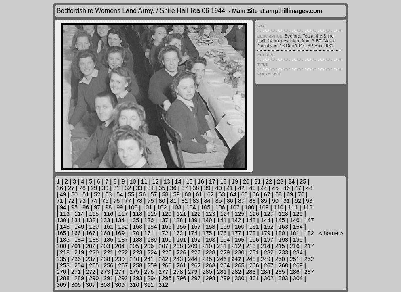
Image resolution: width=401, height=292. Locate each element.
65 (244, 194)
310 (134, 285)
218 (65, 252)
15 (189, 181)
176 (222, 233)
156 (181, 226)
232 (269, 252)
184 (79, 239)
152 (123, 226)
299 (225, 278)
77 (128, 201)
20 (246, 181)
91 (286, 201)
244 (192, 259)
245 (207, 259)
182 (309, 233)
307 (90, 285)
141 (222, 220)
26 (60, 188)
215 (280, 246)
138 (178, 220)
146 (295, 220)
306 (76, 285)
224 (152, 252)
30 (105, 188)
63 (222, 194)
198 (283, 239)
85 (218, 201)
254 (79, 265)
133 (105, 220)
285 (280, 272)
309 (120, 285)
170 (134, 233)
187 (123, 239)
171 (149, 233)
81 (173, 201)
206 (149, 246)
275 (134, 272)
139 (192, 220)
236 (76, 259)
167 (90, 233)
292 (123, 278)
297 (195, 278)
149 (79, 226)
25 (303, 181)
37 (185, 188)
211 (222, 246)
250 (280, 259)
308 (105, 285)
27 (71, 188)
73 (82, 201)
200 (61, 246)
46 (286, 188)
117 (123, 214)
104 (191, 207)
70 (301, 194)
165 (61, 233)
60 (188, 194)
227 (195, 252)
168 (105, 233)
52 (97, 194)
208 (178, 246)
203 (105, 246)
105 (206, 207)
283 (251, 272)
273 (105, 272)
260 (166, 265)
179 (265, 233)
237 (90, 259)
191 (181, 239)
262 (195, 265)
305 (61, 285)
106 (220, 207)
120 (166, 214)
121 (181, 214)
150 (94, 226)
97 (97, 207)
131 (76, 220)
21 (257, 181)
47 (298, 188)
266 (254, 265)
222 (123, 252)
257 (123, 265)
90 (275, 201)
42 (241, 188)
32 (128, 188)
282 (236, 272)
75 (105, 201)
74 (94, 201)
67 (267, 194)
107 (235, 207)
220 (94, 252)
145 (280, 220)
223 (137, 252)
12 (155, 181)
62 (210, 194)
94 (63, 207)
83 (196, 201)
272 (90, 272)
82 (185, 201)
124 (225, 214)
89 (264, 201)
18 (223, 181)
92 (298, 201)
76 (116, 201)
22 (269, 181)
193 (210, 239)
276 (149, 272)
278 (178, 272)
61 (199, 194)
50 (74, 194)
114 (79, 214)
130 (61, 220)
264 (225, 265)
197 (269, 239)
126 (254, 214)
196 (254, 239)
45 (275, 188)
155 (166, 226)
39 (207, 188)
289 (79, 278)
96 (85, 207)
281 (222, 272)
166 (76, 233)
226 (181, 252)
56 (142, 194)
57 (153, 194)
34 (150, 188)
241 (149, 259)
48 (309, 188)
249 (265, 259)
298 (210, 278)
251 (295, 259)
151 (108, 226)
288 (65, 278)
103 (176, 207)
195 (240, 239)
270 (61, 272)
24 (291, 181)
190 (166, 239)
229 (225, 252)
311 (149, 285)
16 (201, 181)
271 (76, 272)
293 (137, 278)
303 (283, 278)
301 (254, 278)
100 (132, 207)
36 (173, 188)
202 (90, 246)
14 (178, 181)
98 (108, 207)
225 (166, 252)
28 (82, 188)
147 (309, 220)
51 (85, 194)
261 (181, 265)
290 (94, 278)
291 (108, 278)
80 (161, 201)
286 (295, 272)
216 (295, 246)
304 (298, 278)
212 (236, 246)
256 (108, 265)
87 (241, 201)
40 (218, 188)
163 (283, 226)
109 (264, 207)
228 (210, 252)
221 (108, 252)
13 (167, 181)
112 (307, 207)
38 (196, 188)
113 (65, 214)
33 (139, 188)
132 (90, 220)
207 (163, 246)
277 (163, 272)
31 (116, 188)
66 (256, 194)
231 (254, 252)
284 (265, 272)
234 (298, 252)
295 (166, 278)
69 (290, 194)
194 (225, 239)
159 (225, 226)
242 (163, 259)
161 (254, 226)
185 (94, 239)
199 (298, 239)
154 (152, 226)
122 (195, 214)
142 (236, 220)
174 (192, 233)
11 (144, 181)
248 (251, 259)
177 (236, 233)
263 (210, 265)
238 (105, 259)
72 (71, 201)
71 (60, 201)
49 (63, 194)
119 (152, 214)
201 (76, 246)
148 (65, 226)
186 (108, 239)
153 (137, 226)
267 (269, 265)
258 (137, 265)
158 (210, 226)
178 (251, 233)
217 (309, 246)
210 (207, 246)
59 (176, 194)
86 (230, 201)
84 (207, 201)
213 (251, 246)
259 (152, 265)
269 (298, 265)
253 (65, 265)
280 (207, 272)
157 (195, 226)
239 (120, 259)
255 (94, 265)
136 (149, 220)
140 (207, 220)
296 (181, 278)
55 (131, 194)
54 (119, 194)
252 (309, 259)
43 (252, 188)
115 (94, 214)
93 (309, 201)
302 (269, 278)
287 (309, 272)
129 (298, 214)
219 (79, 252)
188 (137, 239)
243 (178, 259)
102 (162, 207)
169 (120, 233)
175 (207, 233)
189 (152, 239)
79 (150, 201)
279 (192, 272)
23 (280, 181)
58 (165, 194)
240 (134, 259)
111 (293, 207)
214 (265, 246)
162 (269, 226)
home (331, 233)
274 (120, 272)
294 (152, 278)
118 (137, 214)
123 (210, 214)
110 (278, 207)
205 (134, 246)
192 (195, 239)
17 (212, 181)
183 (65, 239)
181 (295, 233)
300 (240, 278)
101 (147, 207)
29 (94, 188)
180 (280, 233)
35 (161, 188)
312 (163, 285)
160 (240, 226)
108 (249, 207)
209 (192, 246)
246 (222, 259)
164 (298, 226)
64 (233, 194)
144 (265, 220)
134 (120, 220)
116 (108, 214)
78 (139, 201)
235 (61, 259)
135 (134, 220)
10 (132, 181)
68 (278, 194)
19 (235, 181)
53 (108, 194)
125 (240, 214)
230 (240, 252)
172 (163, 233)
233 (283, 252)
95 (74, 207)
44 (264, 188)
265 (240, 265)
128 (283, 214)
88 (252, 201)
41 (230, 188)
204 (120, 246)
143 (251, 220)
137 (163, 220)
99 (119, 207)
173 (178, 233)
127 (269, 214)
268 (283, 265)
